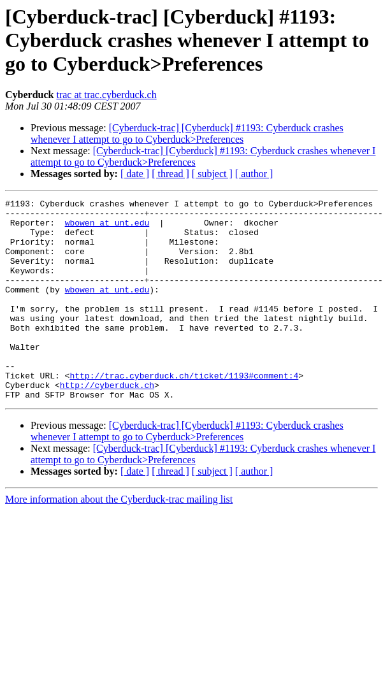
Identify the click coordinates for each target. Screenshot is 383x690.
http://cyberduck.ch (107, 423)
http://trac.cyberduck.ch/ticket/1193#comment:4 (183, 411)
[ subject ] (212, 173)
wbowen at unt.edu (107, 228)
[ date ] (134, 173)
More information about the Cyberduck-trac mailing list (119, 539)
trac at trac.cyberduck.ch (106, 94)
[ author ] (254, 173)
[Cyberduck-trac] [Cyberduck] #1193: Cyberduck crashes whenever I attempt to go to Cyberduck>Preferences (187, 133)
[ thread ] (170, 173)
